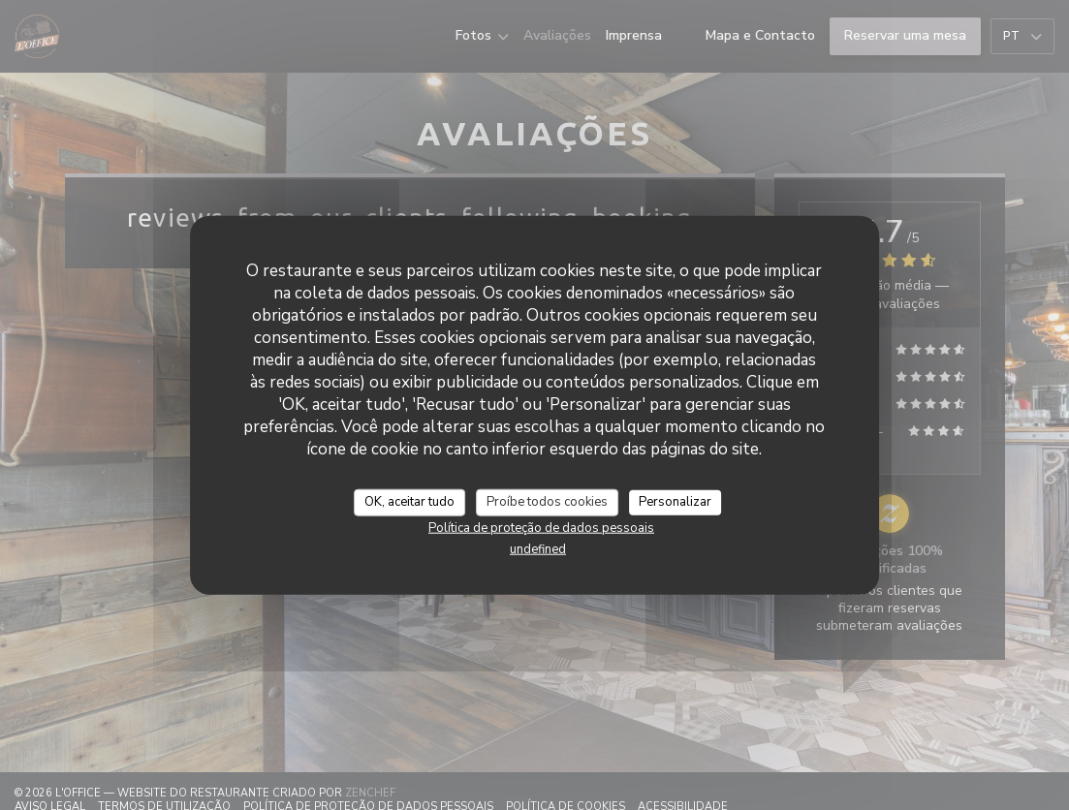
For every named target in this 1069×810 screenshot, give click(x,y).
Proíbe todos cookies (547, 502)
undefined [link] (538, 548)
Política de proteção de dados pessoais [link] (541, 527)
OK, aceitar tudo (409, 502)
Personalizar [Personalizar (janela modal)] (675, 502)
